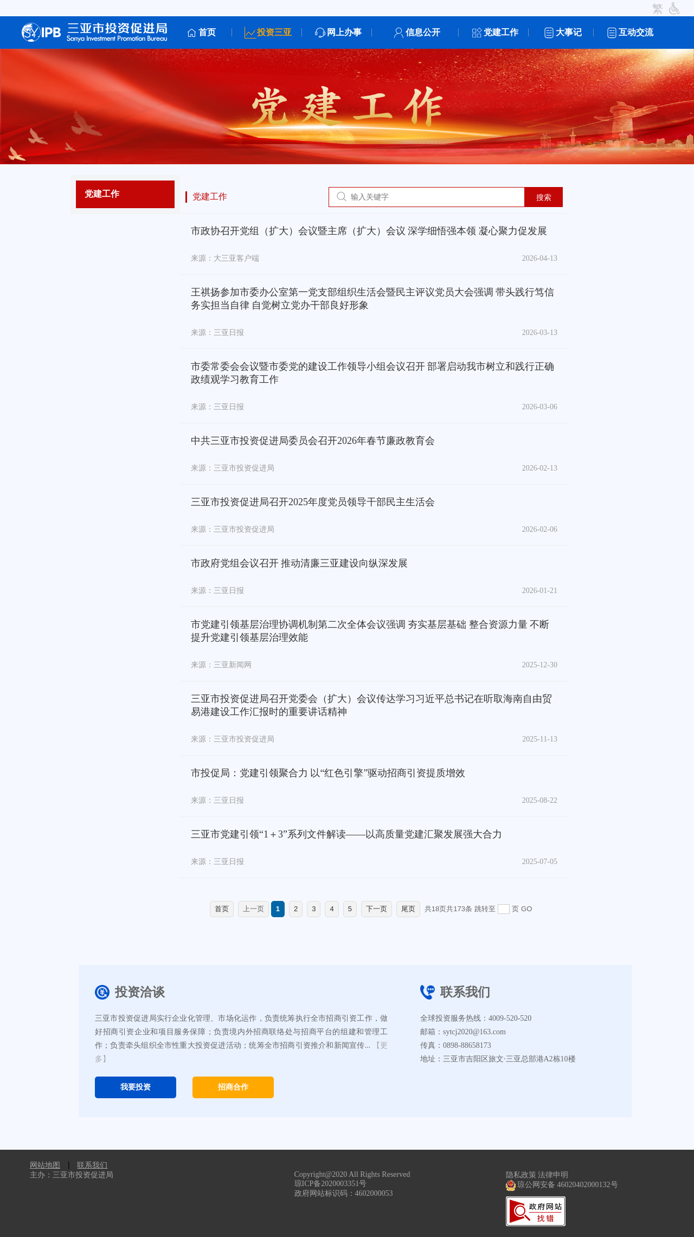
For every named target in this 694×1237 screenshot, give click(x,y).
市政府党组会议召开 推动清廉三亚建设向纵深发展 (299, 563)
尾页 (408, 909)
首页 (222, 909)
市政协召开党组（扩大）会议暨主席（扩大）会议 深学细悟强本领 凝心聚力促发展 (369, 231)
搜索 (543, 197)
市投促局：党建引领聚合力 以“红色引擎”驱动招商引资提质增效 (328, 773)
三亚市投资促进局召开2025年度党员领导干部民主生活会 (313, 502)
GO (526, 909)
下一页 (376, 909)
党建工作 (102, 193)
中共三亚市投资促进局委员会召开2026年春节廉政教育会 (313, 440)
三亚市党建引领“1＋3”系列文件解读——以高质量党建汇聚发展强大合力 (346, 834)
